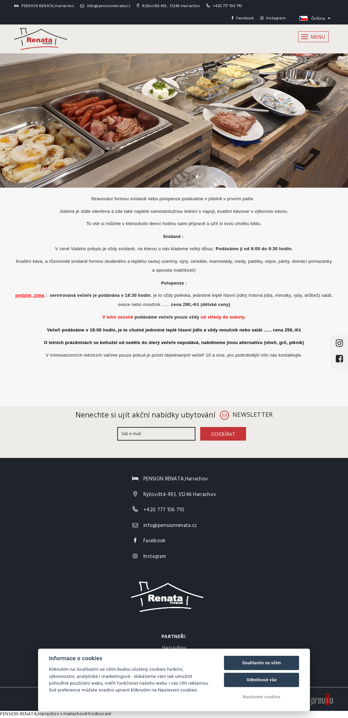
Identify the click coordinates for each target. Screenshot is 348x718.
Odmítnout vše (261, 679)
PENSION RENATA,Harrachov (29, 714)
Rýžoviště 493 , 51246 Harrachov (168, 6)
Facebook (242, 18)
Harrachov (174, 648)
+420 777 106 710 (227, 6)
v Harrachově (73, 714)
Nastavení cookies (261, 696)
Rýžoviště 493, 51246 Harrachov (179, 495)
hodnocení (99, 714)
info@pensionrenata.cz (105, 6)
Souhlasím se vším (261, 662)
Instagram (273, 18)
